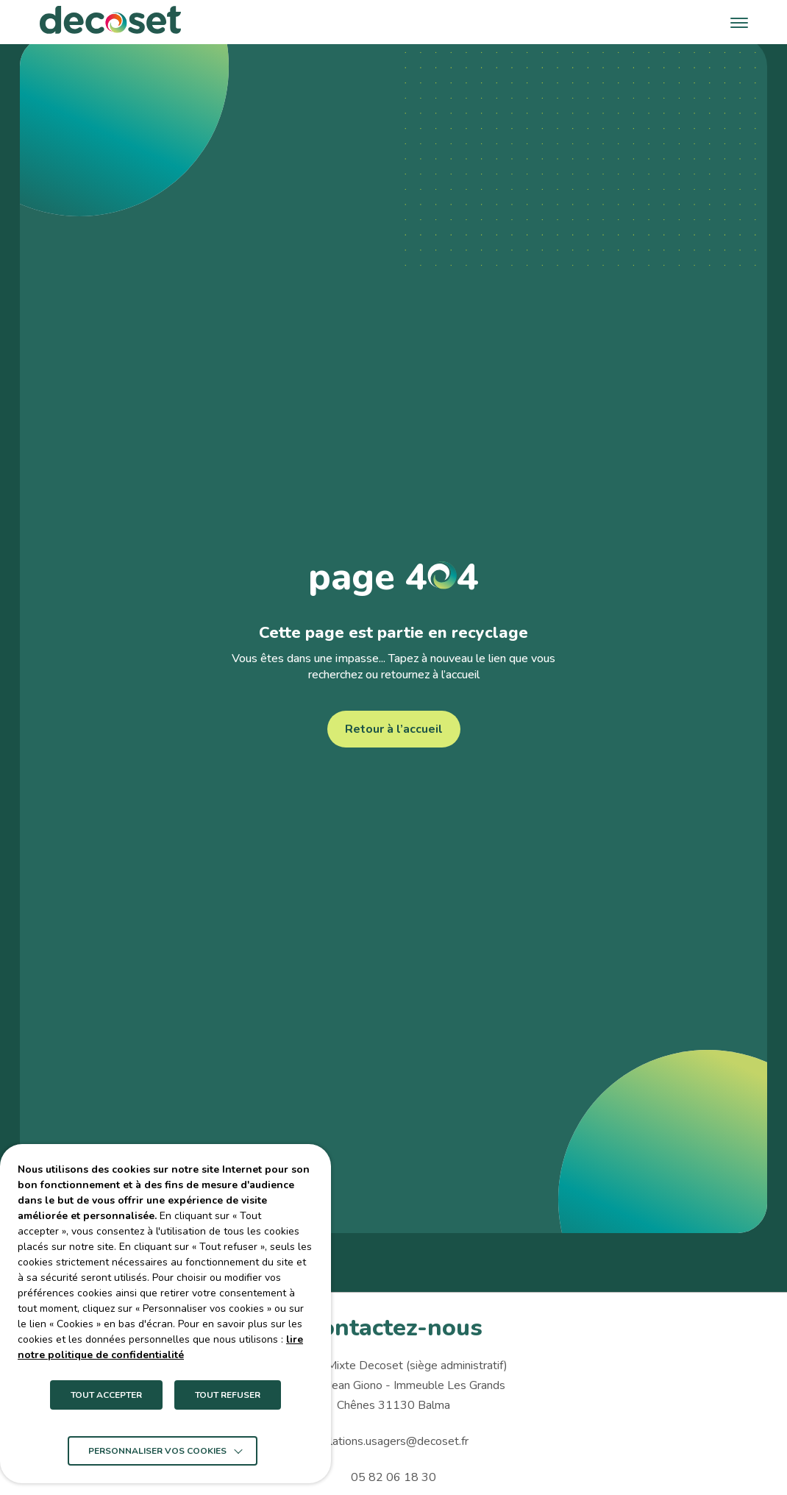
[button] (739, 22)
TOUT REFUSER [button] (227, 1395)
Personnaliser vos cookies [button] (157, 1451)
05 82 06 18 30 (393, 1477)
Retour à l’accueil (394, 729)
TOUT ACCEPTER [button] (106, 1395)
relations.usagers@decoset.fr (394, 1441)
